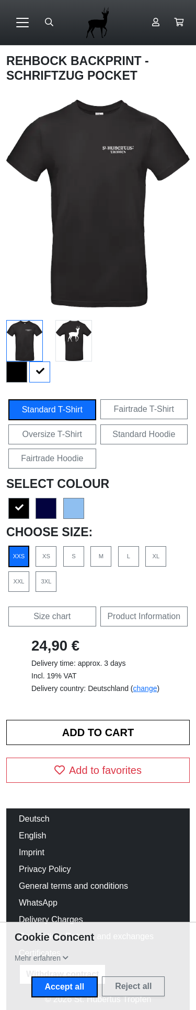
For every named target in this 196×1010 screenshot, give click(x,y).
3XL (46, 581)
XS (46, 556)
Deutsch (34, 818)
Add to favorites (98, 770)
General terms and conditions (73, 885)
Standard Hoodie (143, 434)
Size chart (52, 616)
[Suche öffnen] (49, 23)
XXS (19, 556)
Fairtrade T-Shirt (144, 409)
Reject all (133, 986)
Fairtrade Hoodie (52, 458)
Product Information (143, 616)
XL (155, 556)
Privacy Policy (45, 869)
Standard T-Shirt (52, 409)
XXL (18, 581)
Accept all (65, 986)
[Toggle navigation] (22, 23)
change (145, 688)
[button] (179, 22)
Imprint (31, 852)
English (32, 835)
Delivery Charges (51, 919)
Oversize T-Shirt (52, 434)
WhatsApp (38, 902)
